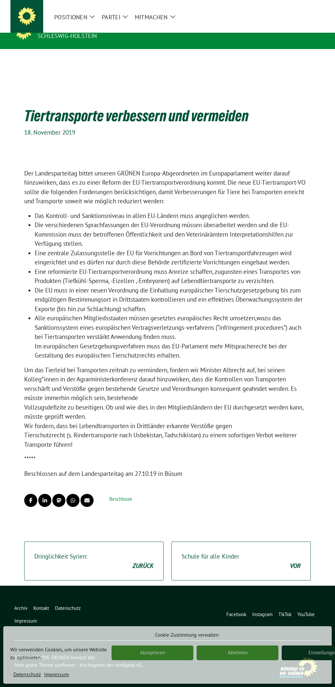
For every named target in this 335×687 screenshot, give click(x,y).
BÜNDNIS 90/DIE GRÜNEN (78, 26)
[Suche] (300, 6)
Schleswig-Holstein (67, 36)
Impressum (56, 674)
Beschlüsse (120, 489)
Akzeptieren (152, 652)
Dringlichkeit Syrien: (93, 551)
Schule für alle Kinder (241, 551)
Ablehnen (238, 652)
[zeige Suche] (309, 6)
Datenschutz (27, 674)
